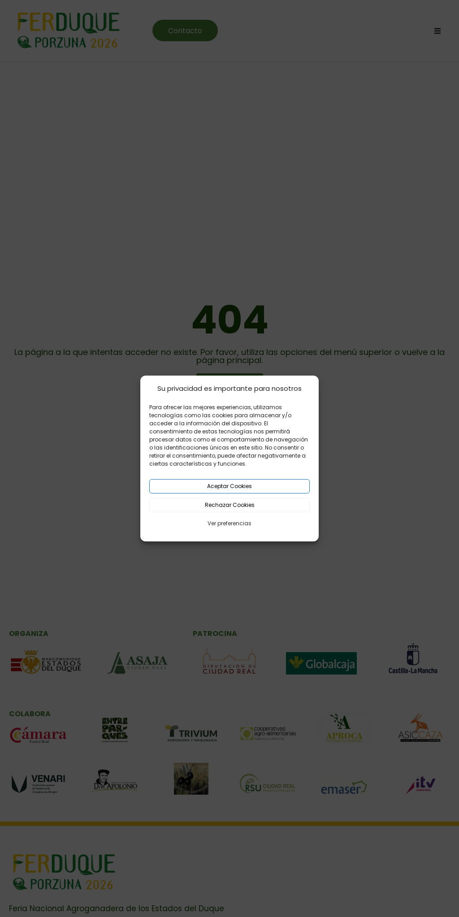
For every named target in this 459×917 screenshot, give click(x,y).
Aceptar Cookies (229, 486)
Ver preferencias (229, 523)
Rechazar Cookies (230, 505)
